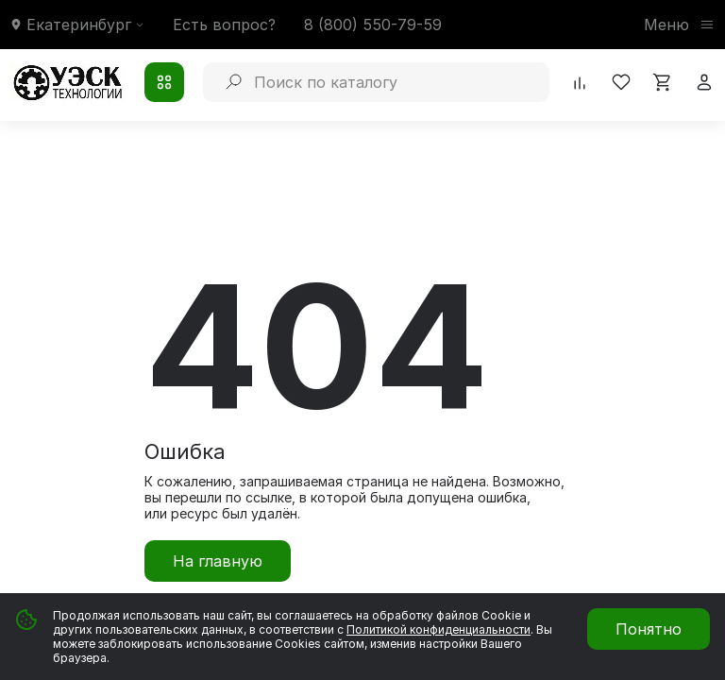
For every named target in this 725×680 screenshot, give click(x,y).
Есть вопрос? (224, 24)
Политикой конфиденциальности (438, 629)
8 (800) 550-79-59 (373, 24)
